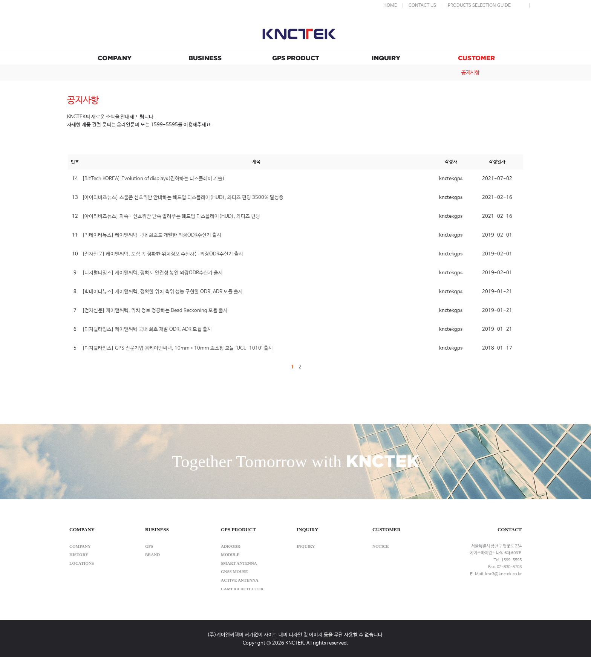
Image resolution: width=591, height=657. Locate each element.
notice (380, 546)
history (78, 554)
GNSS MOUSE (234, 571)
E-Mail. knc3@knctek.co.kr (496, 574)
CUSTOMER (476, 57)
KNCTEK (299, 33)
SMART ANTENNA (239, 563)
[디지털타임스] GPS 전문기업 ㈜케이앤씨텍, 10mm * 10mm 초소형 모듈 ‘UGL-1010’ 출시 (177, 348)
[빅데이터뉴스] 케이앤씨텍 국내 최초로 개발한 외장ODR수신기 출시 (151, 235)
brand (152, 554)
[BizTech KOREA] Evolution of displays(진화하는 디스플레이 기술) (153, 179)
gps (149, 546)
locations (81, 563)
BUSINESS (205, 57)
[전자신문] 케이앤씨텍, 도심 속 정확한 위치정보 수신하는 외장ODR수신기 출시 (162, 254)
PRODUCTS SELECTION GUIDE (479, 5)
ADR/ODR (230, 546)
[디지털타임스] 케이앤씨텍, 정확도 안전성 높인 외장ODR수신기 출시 (152, 273)
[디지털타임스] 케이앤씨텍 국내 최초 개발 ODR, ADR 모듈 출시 (147, 329)
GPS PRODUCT (295, 57)
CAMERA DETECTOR (242, 589)
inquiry (306, 546)
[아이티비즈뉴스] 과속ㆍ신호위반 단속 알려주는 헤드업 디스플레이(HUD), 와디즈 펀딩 (171, 216)
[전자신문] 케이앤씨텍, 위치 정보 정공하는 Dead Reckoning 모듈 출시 (155, 310)
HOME (390, 5)
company (80, 546)
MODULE (230, 554)
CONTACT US (422, 5)
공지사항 (470, 73)
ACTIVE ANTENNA (239, 580)
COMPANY (115, 57)
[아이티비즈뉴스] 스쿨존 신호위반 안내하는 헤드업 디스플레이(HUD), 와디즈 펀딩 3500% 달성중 (182, 197)
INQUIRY (386, 57)
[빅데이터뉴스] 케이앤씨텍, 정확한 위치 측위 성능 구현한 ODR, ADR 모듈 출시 (162, 292)
